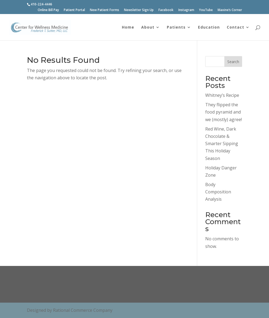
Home (128, 27)
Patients (176, 27)
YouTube (206, 10)
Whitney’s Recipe (222, 95)
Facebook (166, 10)
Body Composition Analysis (218, 192)
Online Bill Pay (48, 10)
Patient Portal (74, 10)
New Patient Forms (104, 10)
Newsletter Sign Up (139, 10)
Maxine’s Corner (230, 10)
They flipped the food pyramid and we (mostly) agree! (223, 112)
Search (233, 61)
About (147, 27)
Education (209, 27)
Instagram (186, 10)
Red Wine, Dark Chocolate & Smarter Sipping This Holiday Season (221, 143)
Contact (235, 27)
